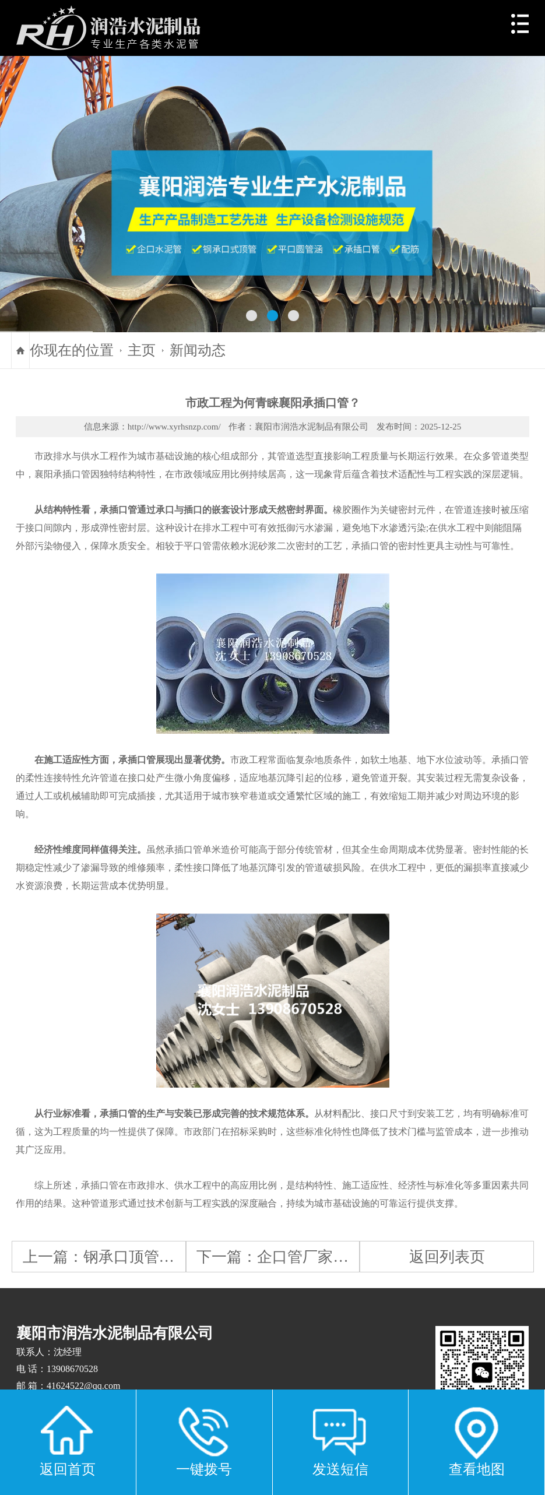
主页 (142, 350)
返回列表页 (447, 1256)
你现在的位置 (72, 350)
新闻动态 (198, 350)
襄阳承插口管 (62, 474)
